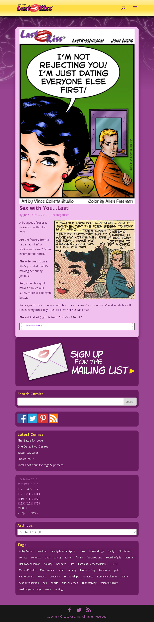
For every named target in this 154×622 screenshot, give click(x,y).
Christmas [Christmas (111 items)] (124, 551)
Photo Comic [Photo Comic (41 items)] (26, 576)
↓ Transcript (32, 325)
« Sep (21, 513)
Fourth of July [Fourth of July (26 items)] (113, 557)
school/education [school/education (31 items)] (29, 583)
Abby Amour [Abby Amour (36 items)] (26, 551)
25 (28, 503)
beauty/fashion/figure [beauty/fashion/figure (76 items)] (63, 551)
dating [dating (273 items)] (57, 557)
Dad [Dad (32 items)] (47, 557)
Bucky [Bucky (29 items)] (111, 551)
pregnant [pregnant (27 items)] (55, 576)
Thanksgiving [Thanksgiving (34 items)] (89, 583)
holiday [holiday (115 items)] (48, 564)
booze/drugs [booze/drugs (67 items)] (96, 551)
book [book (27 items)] (82, 551)
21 (38, 498)
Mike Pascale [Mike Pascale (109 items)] (47, 570)
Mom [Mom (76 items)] (61, 570)
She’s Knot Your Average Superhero (40, 465)
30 (22, 508)
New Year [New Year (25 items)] (104, 570)
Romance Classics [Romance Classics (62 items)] (107, 576)
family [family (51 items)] (79, 557)
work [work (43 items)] (48, 589)
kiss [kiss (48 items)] (72, 564)
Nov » (34, 513)
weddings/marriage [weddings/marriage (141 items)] (30, 589)
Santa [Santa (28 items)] (125, 576)
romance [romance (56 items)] (88, 576)
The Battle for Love (30, 440)
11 (28, 494)
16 (22, 498)
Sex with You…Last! (44, 207)
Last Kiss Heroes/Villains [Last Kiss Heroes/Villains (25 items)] (91, 564)
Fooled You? (25, 459)
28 (38, 503)
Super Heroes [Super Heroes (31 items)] (70, 583)
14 (38, 494)
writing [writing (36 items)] (59, 589)
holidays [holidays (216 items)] (61, 564)
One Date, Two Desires (32, 446)
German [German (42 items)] (129, 557)
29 (19, 508)
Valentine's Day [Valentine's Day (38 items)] (109, 583)
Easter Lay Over (27, 453)
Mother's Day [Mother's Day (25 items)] (87, 570)
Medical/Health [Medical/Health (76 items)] (27, 570)
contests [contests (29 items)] (36, 557)
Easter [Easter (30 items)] (68, 557)
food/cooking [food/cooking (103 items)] (94, 557)
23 (22, 503)
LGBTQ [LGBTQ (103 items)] (113, 564)
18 (28, 498)
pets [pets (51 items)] (116, 570)
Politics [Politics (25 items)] (42, 576)
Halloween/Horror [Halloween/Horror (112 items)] (29, 564)
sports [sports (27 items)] (54, 583)
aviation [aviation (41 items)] (42, 551)
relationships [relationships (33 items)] (71, 576)
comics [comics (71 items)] (23, 557)
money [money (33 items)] (72, 570)
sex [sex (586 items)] (45, 583)
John (26, 215)
